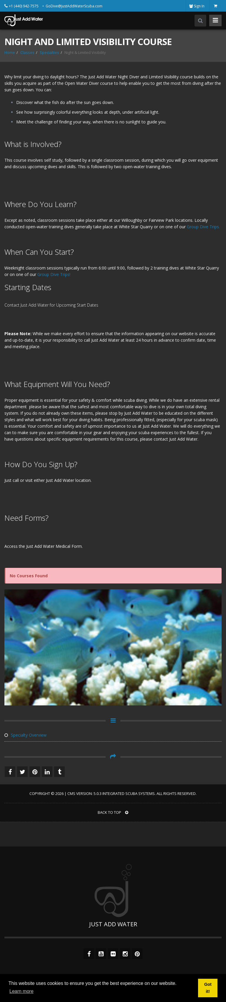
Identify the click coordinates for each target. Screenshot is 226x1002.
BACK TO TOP (113, 812)
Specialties (49, 52)
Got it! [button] (208, 988)
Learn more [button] (21, 991)
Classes (27, 52)
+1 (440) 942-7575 (24, 6)
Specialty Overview (25, 735)
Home (9, 52)
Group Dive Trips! (53, 274)
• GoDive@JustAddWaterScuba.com (72, 6)
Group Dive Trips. (203, 226)
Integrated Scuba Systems (128, 793)
